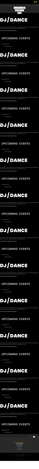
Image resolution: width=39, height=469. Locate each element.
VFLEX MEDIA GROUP (22, 454)
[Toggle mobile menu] (36, 2)
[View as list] (21, 13)
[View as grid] (19, 13)
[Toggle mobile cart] (34, 2)
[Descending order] (24, 8)
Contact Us (19, 447)
